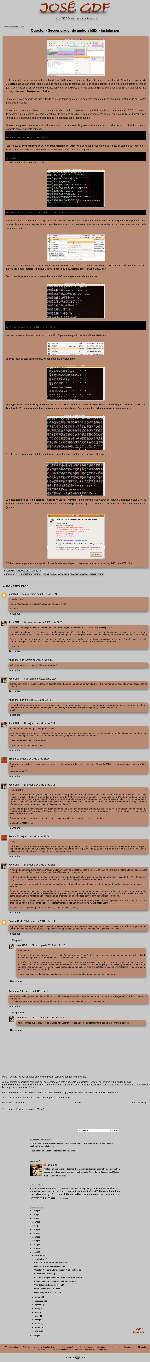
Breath (12, 758)
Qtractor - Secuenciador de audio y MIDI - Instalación (57, 1269)
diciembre (39, 1255)
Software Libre (40, 1197)
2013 (35, 1236)
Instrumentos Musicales (40, 1191)
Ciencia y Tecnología (70, 1188)
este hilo (83, 627)
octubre (38, 1296)
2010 (35, 1248)
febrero (38, 1327)
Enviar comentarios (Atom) (30, 1108)
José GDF (13, 621)
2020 (35, 1210)
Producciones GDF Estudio (98, 1194)
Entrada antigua (140, 1102)
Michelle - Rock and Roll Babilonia (49, 1266)
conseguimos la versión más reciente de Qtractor (50, 145)
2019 (35, 1214)
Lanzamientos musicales (80, 1190)
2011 (35, 1244)
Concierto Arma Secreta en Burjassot (50, 1262)
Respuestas (18, 939)
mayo (37, 1315)
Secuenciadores (79, 573)
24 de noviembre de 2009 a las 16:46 (38, 593)
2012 (35, 1240)
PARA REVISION (50, 573)
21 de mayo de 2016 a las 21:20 (48, 944)
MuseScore (65, 733)
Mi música (81, 18)
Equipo (85, 1188)
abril (37, 1319)
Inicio (58, 18)
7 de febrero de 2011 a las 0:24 (40, 678)
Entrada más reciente (12, 1102)
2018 (35, 1218)
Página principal (11, 1346)
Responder (14, 613)
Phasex (33, 683)
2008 (35, 1335)
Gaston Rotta (15, 920)
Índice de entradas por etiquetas (91, 1346)
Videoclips (61, 1198)
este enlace (18, 638)
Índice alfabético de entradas (121, 1346)
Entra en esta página (39, 1143)
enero (37, 1330)
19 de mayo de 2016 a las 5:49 (40, 920)
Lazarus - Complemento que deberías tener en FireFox (58, 1277)
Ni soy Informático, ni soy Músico (104, 1171)
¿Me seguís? (67, 1346)
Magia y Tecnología (109, 1190)
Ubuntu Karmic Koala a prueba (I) (49, 1284)
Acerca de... (93, 18)
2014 (35, 1233)
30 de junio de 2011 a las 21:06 (33, 836)
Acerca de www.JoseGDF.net (43, 1188)
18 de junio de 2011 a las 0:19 (39, 723)
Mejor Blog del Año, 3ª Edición (47, 1292)
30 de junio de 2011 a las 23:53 (40, 864)
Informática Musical (30, 573)
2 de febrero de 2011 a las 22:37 (36, 659)
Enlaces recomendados (60, 1349)
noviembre (39, 1258)
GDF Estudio (68, 18)
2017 (35, 1221)
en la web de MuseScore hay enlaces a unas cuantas (64, 957)
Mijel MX (13, 593)
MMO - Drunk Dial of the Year (47, 1288)
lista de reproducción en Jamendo (62, 1150)
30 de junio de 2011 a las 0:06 (39, 784)
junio (37, 1312)
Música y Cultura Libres (54, 1193)
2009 (35, 1251)
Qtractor (63, 573)
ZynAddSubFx (92, 683)
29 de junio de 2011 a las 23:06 (33, 758)
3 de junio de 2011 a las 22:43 (35, 699)
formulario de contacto (107, 1092)
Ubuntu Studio (96, 573)
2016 (35, 1225)
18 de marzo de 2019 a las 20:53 (48, 1017)
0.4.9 (67, 803)
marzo (37, 1323)
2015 (35, 1229)
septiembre (40, 1300)
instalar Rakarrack (35, 268)
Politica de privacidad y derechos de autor (40, 1346)
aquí (100, 879)
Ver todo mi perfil (55, 1175)
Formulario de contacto (84, 1349)
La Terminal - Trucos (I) (44, 1273)
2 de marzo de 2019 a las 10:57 (35, 990)
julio (37, 1308)
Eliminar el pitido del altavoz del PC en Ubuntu (55, 1281)
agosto (38, 1304)
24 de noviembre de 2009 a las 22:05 (43, 621)
